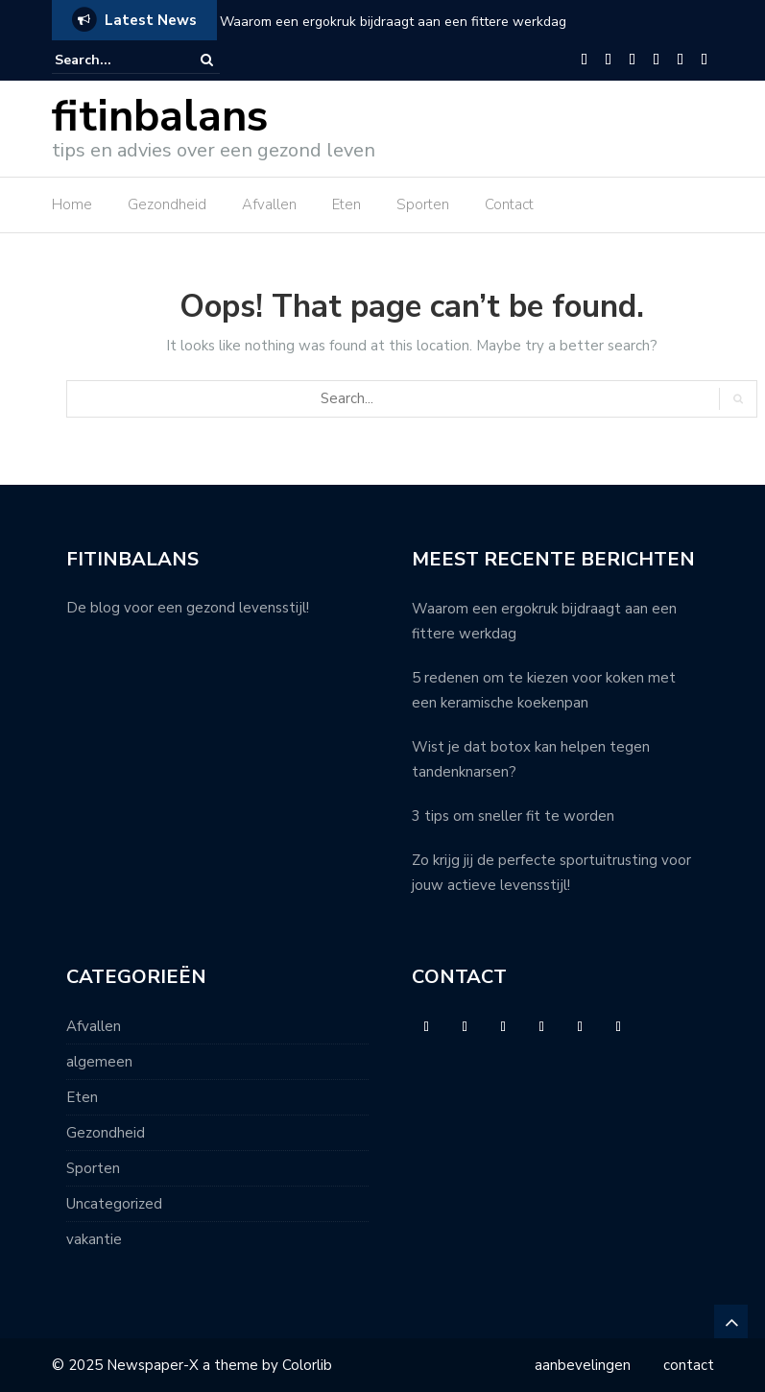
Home (72, 204)
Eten (346, 204)
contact (688, 1365)
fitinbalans (160, 116)
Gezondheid (167, 204)
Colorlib (307, 1365)
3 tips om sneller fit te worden (515, 816)
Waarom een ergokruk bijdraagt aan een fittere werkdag (393, 21)
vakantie (94, 1239)
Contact (509, 204)
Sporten (422, 204)
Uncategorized (114, 1203)
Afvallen (269, 204)
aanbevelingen (583, 1365)
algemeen (99, 1061)
